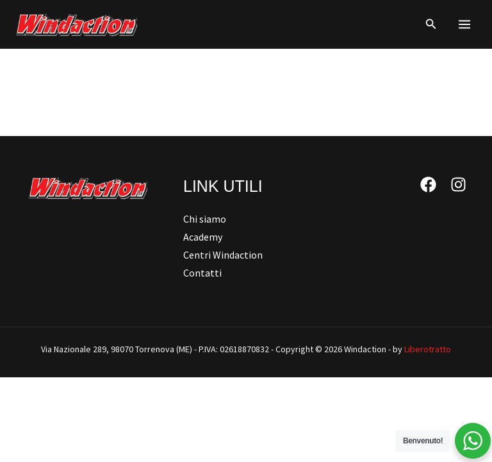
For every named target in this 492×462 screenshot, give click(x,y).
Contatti (202, 272)
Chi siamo (204, 218)
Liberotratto (427, 349)
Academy (202, 236)
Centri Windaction (223, 254)
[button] (431, 24)
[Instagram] (458, 184)
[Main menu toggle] (464, 24)
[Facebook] (428, 184)
